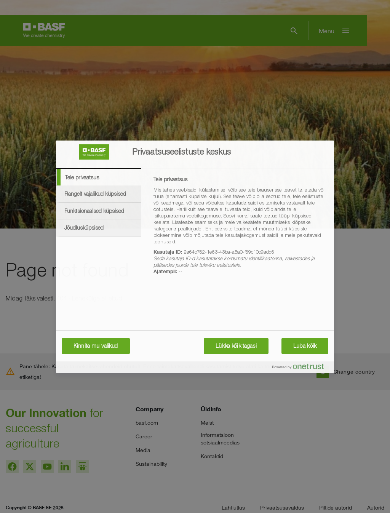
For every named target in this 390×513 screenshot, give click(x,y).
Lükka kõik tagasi (236, 345)
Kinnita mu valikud (96, 345)
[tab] (99, 177)
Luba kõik (304, 345)
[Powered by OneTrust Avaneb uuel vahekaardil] (301, 368)
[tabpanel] (240, 229)
